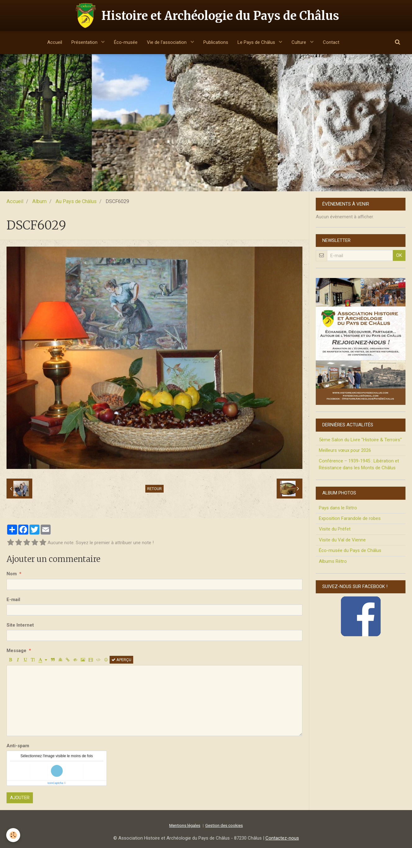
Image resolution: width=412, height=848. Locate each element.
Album (39, 201)
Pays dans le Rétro (338, 508)
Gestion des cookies (224, 825)
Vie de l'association (167, 42)
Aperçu (121, 659)
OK (399, 255)
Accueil (54, 42)
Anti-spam (18, 745)
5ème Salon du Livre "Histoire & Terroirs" (360, 440)
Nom (12, 574)
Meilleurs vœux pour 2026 (345, 450)
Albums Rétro (333, 561)
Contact (331, 42)
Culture (299, 42)
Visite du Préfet (335, 529)
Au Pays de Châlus (76, 201)
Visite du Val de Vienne (342, 540)
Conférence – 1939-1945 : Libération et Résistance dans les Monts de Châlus (359, 464)
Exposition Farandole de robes (350, 518)
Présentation (85, 42)
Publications (215, 42)
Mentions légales (184, 825)
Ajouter (19, 797)
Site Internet (20, 625)
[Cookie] (13, 835)
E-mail (13, 599)
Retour (154, 488)
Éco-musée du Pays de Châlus (350, 550)
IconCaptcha (55, 783)
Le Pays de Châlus (257, 42)
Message (16, 650)
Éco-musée (126, 42)
